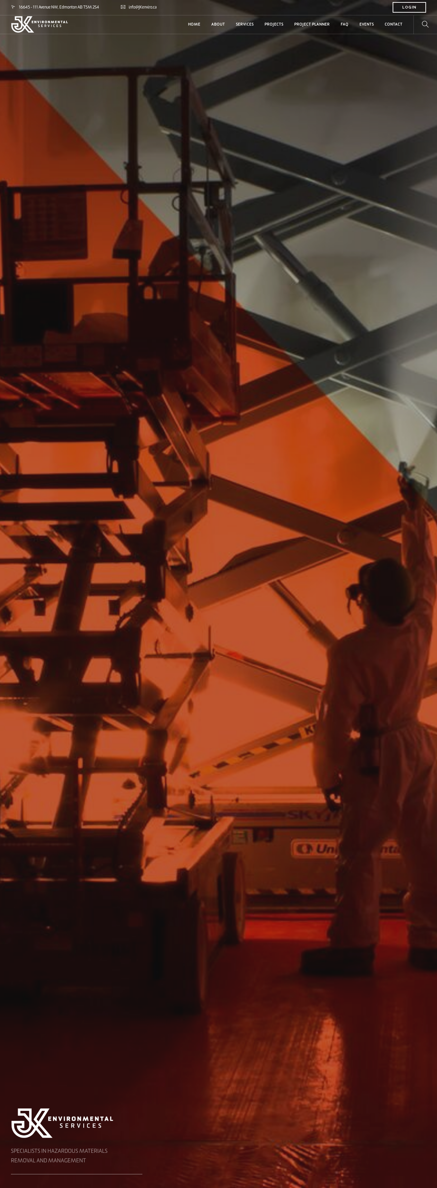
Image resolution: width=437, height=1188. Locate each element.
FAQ (345, 24)
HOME (194, 24)
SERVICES (245, 24)
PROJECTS (274, 24)
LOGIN (409, 7)
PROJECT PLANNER (312, 24)
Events (367, 24)
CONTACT (394, 24)
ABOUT (218, 24)
